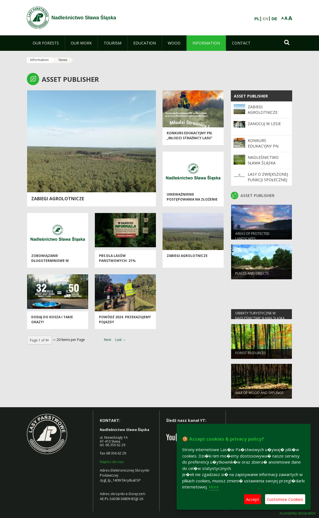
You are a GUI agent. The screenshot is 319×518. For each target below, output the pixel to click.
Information (39, 59)
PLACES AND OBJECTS (252, 276)
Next (107, 339)
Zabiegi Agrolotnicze (57, 199)
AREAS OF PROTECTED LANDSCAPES (252, 238)
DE (274, 19)
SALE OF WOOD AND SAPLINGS (259, 395)
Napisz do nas (112, 461)
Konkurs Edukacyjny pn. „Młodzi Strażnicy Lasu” (190, 138)
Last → (120, 339)
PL (257, 19)
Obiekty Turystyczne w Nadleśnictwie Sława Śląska (260, 318)
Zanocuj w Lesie (264, 123)
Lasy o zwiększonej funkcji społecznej (268, 177)
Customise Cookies (285, 499)
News (63, 59)
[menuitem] (46, 43)
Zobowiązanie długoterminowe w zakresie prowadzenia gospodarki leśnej (52, 265)
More (214, 487)
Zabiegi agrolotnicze (187, 258)
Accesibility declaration (297, 513)
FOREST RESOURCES (250, 355)
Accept (252, 499)
